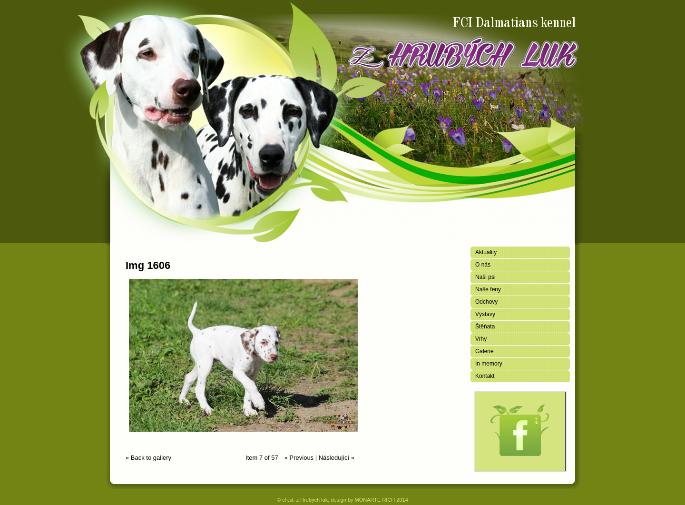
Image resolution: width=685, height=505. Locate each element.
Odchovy (486, 301)
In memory (488, 363)
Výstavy (485, 314)
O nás (482, 264)
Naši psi (485, 277)
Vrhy (481, 339)
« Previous (298, 457)
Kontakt (485, 376)
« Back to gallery (148, 457)
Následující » (336, 457)
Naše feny (488, 289)
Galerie (484, 351)
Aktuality (486, 252)
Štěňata (485, 326)
